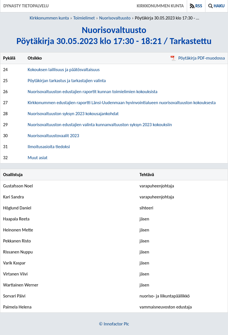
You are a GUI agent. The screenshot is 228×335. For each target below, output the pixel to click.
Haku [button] (216, 5)
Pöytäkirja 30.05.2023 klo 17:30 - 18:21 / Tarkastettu (168, 18)
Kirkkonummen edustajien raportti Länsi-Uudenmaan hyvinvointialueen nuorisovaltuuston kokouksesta (122, 102)
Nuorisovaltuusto (114, 18)
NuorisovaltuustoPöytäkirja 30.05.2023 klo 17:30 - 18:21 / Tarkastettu (113, 36)
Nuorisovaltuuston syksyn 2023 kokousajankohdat (73, 113)
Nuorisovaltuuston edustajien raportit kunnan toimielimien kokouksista (92, 91)
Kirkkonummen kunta (160, 5)
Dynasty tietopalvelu (26, 5)
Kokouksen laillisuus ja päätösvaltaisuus (64, 69)
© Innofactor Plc (114, 324)
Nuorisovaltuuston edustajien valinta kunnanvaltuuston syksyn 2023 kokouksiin (100, 124)
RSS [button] (196, 5)
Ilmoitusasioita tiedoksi (49, 146)
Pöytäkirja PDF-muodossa (197, 58)
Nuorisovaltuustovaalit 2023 (53, 135)
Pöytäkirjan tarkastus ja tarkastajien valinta (67, 80)
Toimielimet (84, 18)
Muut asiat (37, 157)
